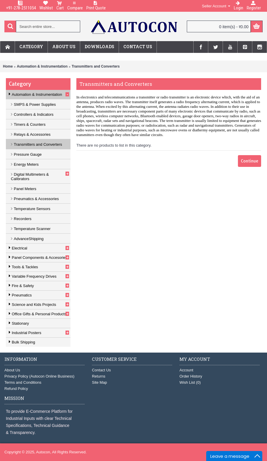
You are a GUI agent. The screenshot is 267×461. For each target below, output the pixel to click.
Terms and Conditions (22, 382)
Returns (98, 376)
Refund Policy (16, 388)
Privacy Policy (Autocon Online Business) (39, 376)
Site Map (99, 382)
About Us (12, 370)
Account (186, 370)
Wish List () (190, 382)
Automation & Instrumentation (42, 66)
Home (8, 66)
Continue (249, 161)
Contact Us (101, 370)
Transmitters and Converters (96, 66)
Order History (190, 376)
